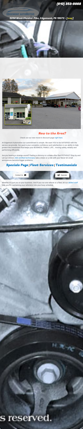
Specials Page (17, 165)
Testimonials (66, 165)
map (69, 18)
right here (58, 138)
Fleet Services (42, 165)
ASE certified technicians (25, 158)
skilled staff (73, 183)
